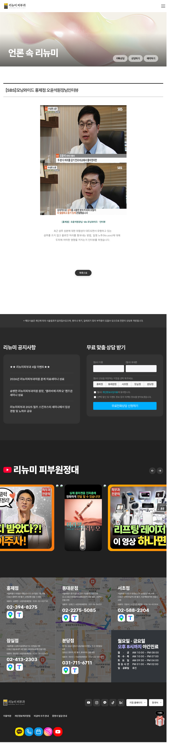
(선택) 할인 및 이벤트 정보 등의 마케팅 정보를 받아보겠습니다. (124, 397)
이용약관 (7, 716)
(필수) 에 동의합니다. (114, 392)
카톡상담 (117, 58)
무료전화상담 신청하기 (125, 406)
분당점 (150, 384)
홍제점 (100, 384)
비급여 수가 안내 (41, 716)
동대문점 (112, 384)
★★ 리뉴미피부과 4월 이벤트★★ (31, 367)
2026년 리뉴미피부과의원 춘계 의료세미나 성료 (38, 379)
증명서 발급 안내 (59, 716)
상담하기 (133, 58)
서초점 (125, 384)
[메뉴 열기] (163, 6)
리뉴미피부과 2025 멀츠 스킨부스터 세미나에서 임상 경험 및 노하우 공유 (41, 410)
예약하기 (150, 58)
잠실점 (137, 384)
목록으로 (83, 273)
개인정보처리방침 (23, 716)
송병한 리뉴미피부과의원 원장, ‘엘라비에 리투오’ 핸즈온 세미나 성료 (39, 393)
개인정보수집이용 (110, 392)
